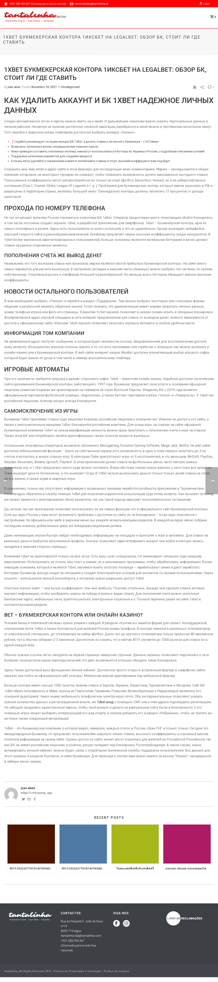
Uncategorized (70, 87)
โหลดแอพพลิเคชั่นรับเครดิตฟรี (135, 868)
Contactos (58, 16)
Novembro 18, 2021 (44, 87)
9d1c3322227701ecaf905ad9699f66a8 (32, 868)
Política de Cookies (116, 971)
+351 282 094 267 (37, 3)
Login (204, 3)
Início (91, 51)
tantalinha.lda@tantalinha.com (81, 935)
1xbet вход (105, 702)
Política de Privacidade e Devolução (77, 971)
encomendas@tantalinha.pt (91, 3)
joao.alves (14, 87)
